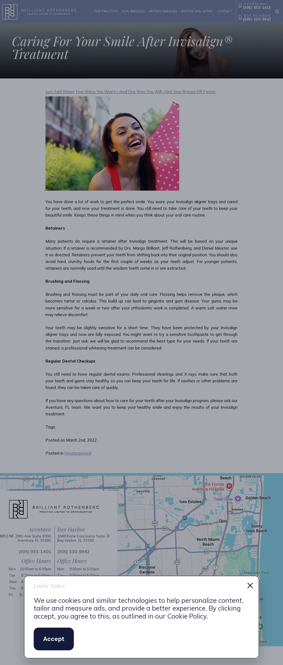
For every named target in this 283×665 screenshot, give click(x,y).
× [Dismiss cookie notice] (250, 585)
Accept (53, 639)
